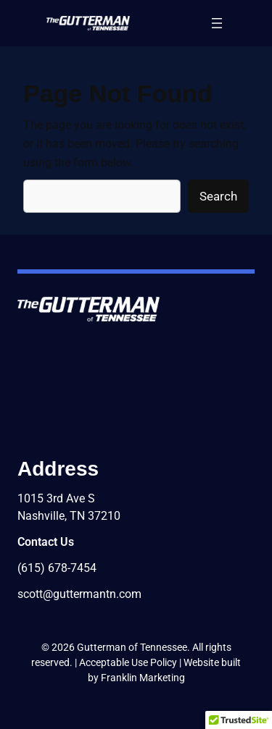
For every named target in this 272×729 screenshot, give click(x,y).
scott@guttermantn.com (79, 594)
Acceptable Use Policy (128, 662)
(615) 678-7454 (56, 568)
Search (218, 196)
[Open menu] (217, 23)
